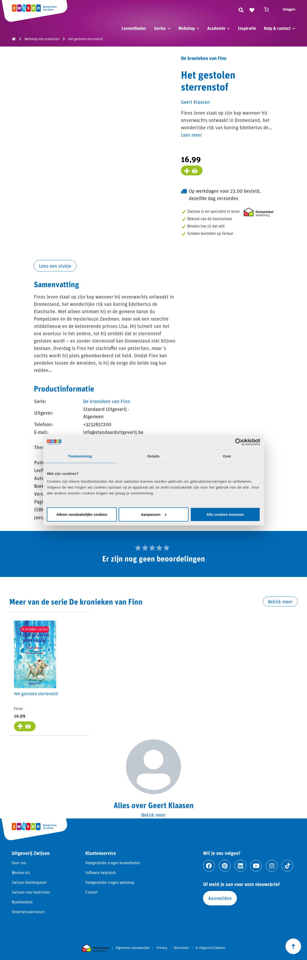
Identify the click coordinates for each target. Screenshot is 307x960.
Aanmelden (220, 898)
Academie (216, 28)
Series (160, 28)
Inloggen (289, 9)
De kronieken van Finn (106, 401)
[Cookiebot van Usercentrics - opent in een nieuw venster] (238, 442)
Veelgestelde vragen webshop (109, 882)
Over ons (19, 862)
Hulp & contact (277, 28)
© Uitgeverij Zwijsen (210, 948)
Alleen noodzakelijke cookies (81, 514)
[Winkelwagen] (268, 9)
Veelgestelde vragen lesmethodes (112, 862)
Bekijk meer (280, 601)
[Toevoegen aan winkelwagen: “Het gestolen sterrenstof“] (25, 727)
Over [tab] (227, 456)
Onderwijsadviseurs (28, 911)
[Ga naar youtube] (256, 866)
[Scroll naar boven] (293, 946)
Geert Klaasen (195, 102)
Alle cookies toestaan (225, 514)
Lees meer (191, 135)
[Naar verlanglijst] (251, 9)
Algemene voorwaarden (133, 948)
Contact (91, 892)
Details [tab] (153, 456)
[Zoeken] (241, 9)
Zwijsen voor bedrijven (31, 892)
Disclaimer (181, 948)
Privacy (162, 948)
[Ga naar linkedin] (240, 866)
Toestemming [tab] (80, 456)
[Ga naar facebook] (209, 866)
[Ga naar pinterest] (224, 866)
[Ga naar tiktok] (287, 866)
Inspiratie (247, 28)
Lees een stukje (55, 266)
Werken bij (21, 872)
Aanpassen (153, 514)
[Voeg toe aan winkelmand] (192, 170)
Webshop (186, 28)
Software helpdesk (100, 872)
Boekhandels (22, 902)
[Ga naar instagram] (272, 866)
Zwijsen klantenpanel (29, 882)
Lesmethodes (134, 28)
